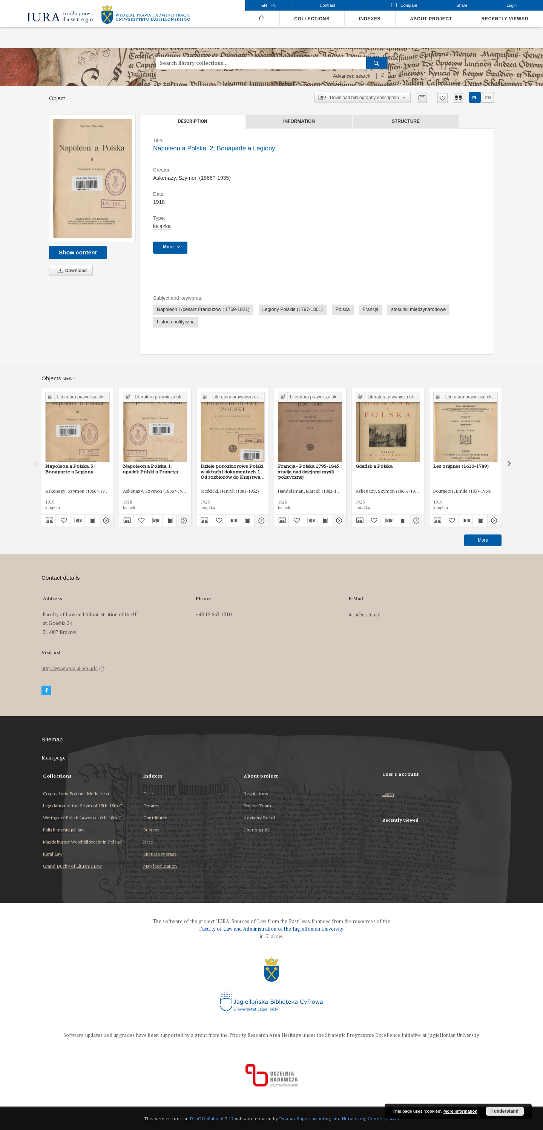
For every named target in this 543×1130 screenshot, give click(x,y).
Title (148, 793)
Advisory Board (259, 818)
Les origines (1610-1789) (461, 466)
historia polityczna (176, 322)
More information (460, 1111)
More (483, 540)
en (488, 97)
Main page (53, 758)
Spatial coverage (160, 854)
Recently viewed (505, 18)
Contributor (155, 818)
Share (462, 5)
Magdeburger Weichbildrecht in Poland (82, 842)
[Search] (377, 63)
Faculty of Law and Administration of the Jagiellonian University (271, 929)
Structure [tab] (406, 121)
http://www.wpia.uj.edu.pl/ (73, 668)
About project (431, 18)
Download (71, 270)
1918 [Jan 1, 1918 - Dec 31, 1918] (159, 202)
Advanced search (352, 76)
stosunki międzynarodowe (418, 309)
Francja (371, 309)
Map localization (160, 866)
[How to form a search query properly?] (383, 76)
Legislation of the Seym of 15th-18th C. (83, 805)
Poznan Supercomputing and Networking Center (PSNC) (339, 1118)
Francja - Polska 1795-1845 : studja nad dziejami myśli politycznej (310, 471)
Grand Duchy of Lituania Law (72, 866)
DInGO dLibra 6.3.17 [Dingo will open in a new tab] (212, 1118)
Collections (311, 18)
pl (474, 97)
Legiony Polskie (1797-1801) (292, 309)
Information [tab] (299, 121)
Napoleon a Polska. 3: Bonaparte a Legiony (70, 468)
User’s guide (257, 830)
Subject (151, 830)
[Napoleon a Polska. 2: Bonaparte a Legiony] (92, 178)
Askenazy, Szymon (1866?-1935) (192, 178)
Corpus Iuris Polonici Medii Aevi (76, 793)
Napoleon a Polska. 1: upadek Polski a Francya (150, 468)
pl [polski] (274, 5)
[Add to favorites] (442, 98)
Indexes (369, 18)
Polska (343, 309)
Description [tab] (192, 121)
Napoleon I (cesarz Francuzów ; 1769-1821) (203, 309)
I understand (504, 1111)
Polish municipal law (63, 830)
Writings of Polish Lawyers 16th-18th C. (83, 818)
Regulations (256, 793)
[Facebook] (46, 690)
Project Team (257, 805)
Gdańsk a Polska (374, 466)
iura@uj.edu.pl (365, 614)
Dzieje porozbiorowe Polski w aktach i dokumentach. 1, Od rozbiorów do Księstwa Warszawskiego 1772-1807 (232, 471)
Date (148, 842)
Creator (151, 805)
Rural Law (53, 854)
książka (162, 226)
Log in (388, 794)
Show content (78, 252)
